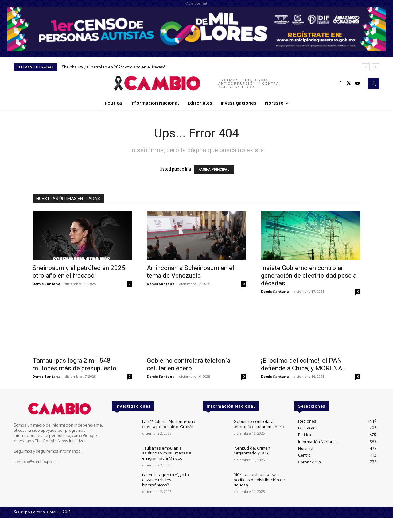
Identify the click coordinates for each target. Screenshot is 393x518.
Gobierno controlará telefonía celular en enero (188, 364)
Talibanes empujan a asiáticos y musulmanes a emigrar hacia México (165, 452)
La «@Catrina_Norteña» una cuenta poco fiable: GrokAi (167, 423)
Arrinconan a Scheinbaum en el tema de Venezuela (190, 271)
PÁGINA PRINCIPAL (213, 170)
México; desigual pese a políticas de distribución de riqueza (258, 479)
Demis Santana (46, 283)
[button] (373, 83)
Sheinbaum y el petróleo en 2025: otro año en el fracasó (113, 66)
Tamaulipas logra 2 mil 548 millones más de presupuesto (74, 364)
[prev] (366, 67)
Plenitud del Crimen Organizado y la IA (252, 450)
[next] (375, 67)
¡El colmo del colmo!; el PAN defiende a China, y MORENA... (304, 364)
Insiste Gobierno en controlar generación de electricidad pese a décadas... (308, 275)
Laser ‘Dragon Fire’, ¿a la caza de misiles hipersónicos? (169, 476)
